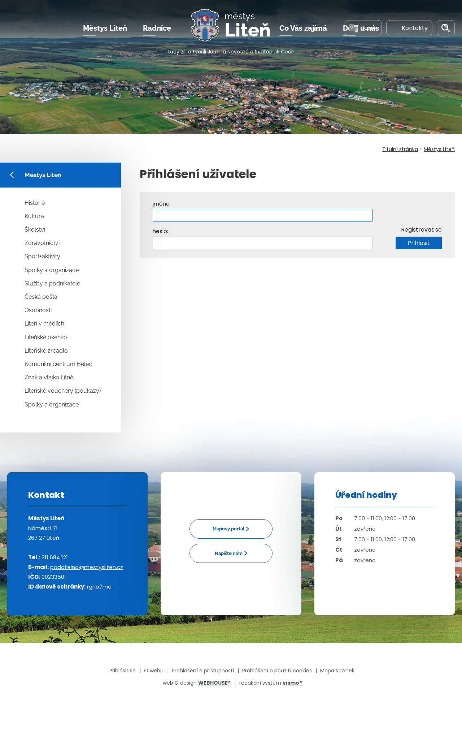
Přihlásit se (122, 670)
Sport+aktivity (42, 256)
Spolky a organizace (52, 270)
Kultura (34, 216)
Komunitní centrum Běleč (58, 364)
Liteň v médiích (44, 323)
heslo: (160, 231)
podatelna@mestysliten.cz (86, 567)
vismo (292, 682)
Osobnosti (38, 310)
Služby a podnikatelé (52, 283)
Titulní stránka (400, 149)
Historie (35, 202)
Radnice (157, 29)
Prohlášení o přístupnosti (203, 670)
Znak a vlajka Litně (49, 377)
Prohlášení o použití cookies (277, 670)
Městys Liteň (105, 29)
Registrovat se (421, 229)
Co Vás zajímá (303, 29)
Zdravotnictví (42, 243)
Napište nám (229, 553)
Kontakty (409, 28)
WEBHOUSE (214, 682)
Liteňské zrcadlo (46, 350)
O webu (154, 670)
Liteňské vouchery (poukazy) (63, 390)
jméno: (162, 203)
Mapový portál (228, 528)
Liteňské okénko (46, 337)
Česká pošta (41, 296)
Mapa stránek (337, 670)
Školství (35, 229)
